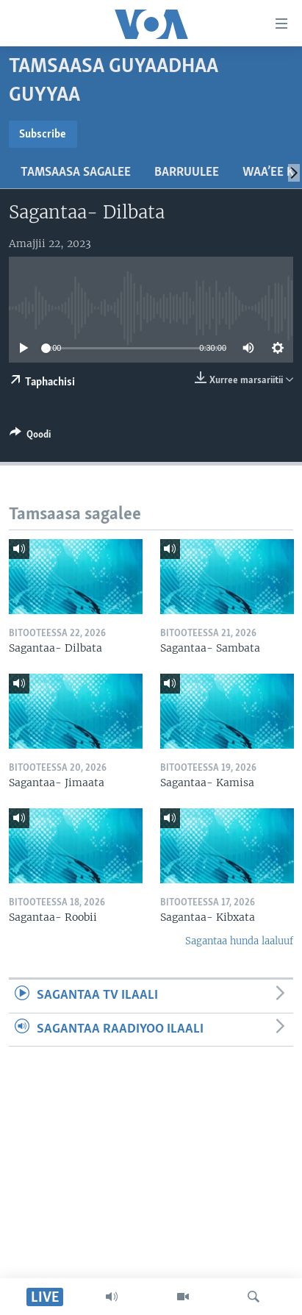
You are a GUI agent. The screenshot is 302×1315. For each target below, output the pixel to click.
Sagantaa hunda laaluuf (239, 941)
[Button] (30, 437)
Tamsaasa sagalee (76, 172)
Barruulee (186, 172)
